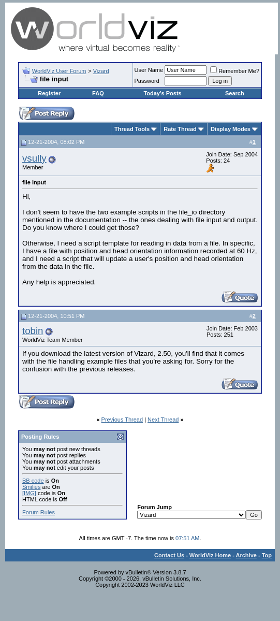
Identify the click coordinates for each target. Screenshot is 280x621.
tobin (32, 330)
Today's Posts (162, 93)
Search (234, 93)
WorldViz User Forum (59, 71)
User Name (149, 70)
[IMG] (29, 493)
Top (267, 555)
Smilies (31, 487)
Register (49, 93)
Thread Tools (132, 129)
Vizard (101, 71)
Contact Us (169, 555)
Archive (246, 555)
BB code (33, 481)
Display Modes (230, 129)
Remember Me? (234, 71)
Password (147, 81)
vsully (34, 158)
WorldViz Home (210, 555)
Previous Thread (122, 419)
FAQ (98, 93)
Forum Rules (38, 512)
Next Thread (163, 419)
